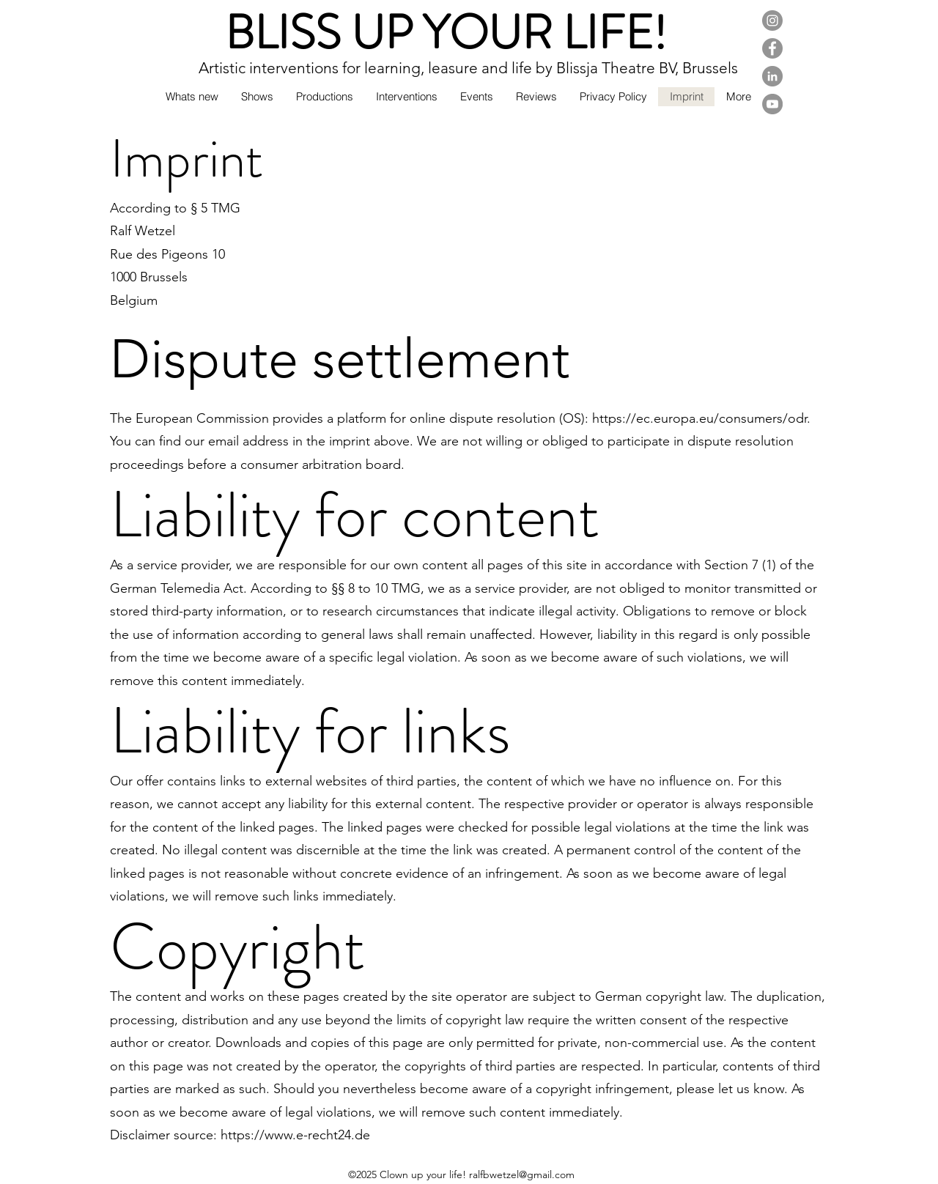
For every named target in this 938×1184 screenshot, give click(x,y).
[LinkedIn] (772, 76)
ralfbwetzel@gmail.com (522, 1174)
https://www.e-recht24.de (295, 1135)
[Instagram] (772, 20)
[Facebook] (772, 48)
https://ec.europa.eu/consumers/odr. (701, 418)
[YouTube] (772, 104)
